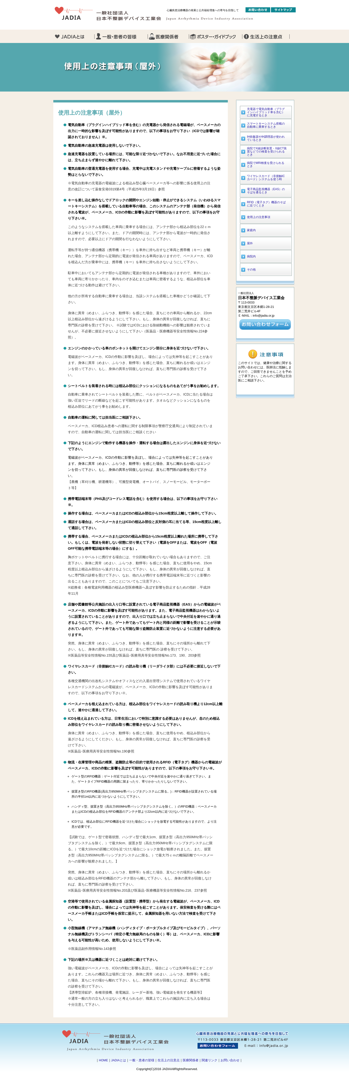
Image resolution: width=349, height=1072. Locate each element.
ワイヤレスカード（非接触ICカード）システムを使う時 (266, 177)
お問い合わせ (230, 1060)
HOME (103, 1060)
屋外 (250, 243)
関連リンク (209, 1060)
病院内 (251, 256)
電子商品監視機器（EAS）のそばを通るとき (266, 190)
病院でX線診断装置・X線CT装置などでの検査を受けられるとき (267, 151)
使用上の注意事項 (258, 217)
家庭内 (251, 230)
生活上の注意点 (169, 1060)
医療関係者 (190, 1060)
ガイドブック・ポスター (215, 36)
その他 (251, 269)
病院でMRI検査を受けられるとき (265, 164)
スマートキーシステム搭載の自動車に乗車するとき (266, 125)
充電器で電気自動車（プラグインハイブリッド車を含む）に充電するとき (266, 112)
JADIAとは (118, 1060)
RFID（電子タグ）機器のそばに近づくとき (266, 204)
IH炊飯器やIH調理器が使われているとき (266, 138)
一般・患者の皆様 (141, 1060)
